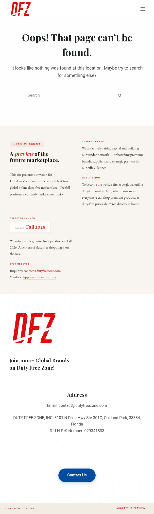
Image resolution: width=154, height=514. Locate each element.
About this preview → (133, 508)
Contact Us (77, 475)
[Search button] (119, 95)
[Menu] (142, 9)
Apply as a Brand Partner (39, 277)
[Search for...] (70, 95)
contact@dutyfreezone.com (42, 270)
